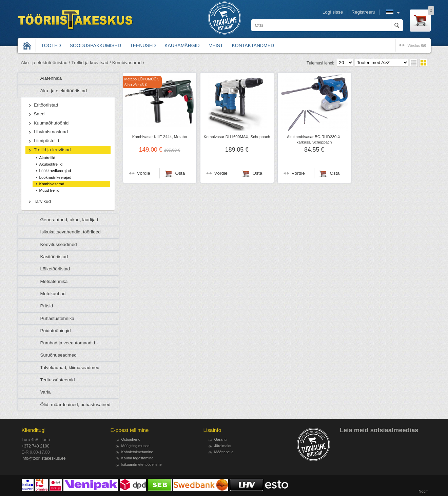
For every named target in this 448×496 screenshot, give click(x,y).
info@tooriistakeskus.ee (44, 458)
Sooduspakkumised (95, 45)
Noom (423, 491)
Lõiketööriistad (55, 268)
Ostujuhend (130, 439)
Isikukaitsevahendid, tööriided (70, 231)
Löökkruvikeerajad (55, 171)
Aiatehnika (51, 78)
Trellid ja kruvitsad (52, 149)
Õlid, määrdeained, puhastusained (75, 404)
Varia (45, 392)
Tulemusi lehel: (320, 63)
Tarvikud (42, 201)
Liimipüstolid (46, 140)
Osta (180, 173)
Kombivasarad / (128, 62)
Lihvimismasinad (51, 131)
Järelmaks (222, 446)
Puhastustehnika (57, 318)
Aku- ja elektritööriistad (63, 90)
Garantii (221, 439)
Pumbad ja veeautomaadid (67, 342)
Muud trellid (49, 190)
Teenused (143, 45)
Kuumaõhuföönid (51, 123)
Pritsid (46, 305)
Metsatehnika (54, 281)
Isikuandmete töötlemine (141, 464)
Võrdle (143, 173)
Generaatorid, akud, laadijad (69, 219)
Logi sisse (333, 12)
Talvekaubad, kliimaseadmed (70, 367)
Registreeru (363, 12)
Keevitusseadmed (58, 244)
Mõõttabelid (224, 452)
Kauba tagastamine (137, 458)
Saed (39, 113)
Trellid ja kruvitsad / (91, 62)
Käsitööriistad (54, 256)
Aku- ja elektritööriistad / (45, 62)
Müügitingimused (135, 446)
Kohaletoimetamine (137, 452)
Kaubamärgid (181, 45)
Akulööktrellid (51, 164)
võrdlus (416, 45)
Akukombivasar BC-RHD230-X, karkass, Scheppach (314, 139)
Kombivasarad (51, 184)
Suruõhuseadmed (58, 355)
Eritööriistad (46, 105)
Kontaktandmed (253, 45)
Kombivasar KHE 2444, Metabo (159, 137)
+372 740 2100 (36, 446)
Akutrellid (47, 158)
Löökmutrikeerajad (55, 177)
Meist (216, 45)
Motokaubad (53, 293)
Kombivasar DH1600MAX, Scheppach (237, 137)
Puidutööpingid (55, 330)
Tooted (51, 45)
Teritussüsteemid (57, 379)
